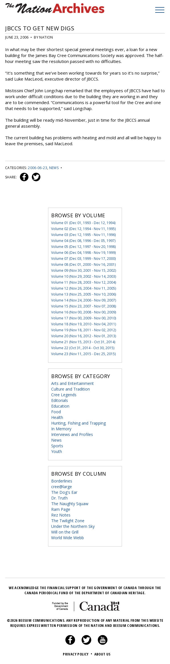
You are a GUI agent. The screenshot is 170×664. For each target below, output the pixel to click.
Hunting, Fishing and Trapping (78, 423)
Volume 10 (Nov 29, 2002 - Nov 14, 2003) (83, 276)
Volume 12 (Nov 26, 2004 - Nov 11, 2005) (83, 288)
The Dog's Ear (64, 492)
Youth (56, 451)
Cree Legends (63, 394)
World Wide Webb (67, 537)
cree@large (61, 486)
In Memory (61, 428)
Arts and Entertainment (72, 383)
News (54, 167)
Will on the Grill (64, 532)
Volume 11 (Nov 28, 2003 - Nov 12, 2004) (83, 282)
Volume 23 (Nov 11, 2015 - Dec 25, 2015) (83, 353)
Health (57, 417)
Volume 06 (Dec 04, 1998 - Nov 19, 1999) (83, 252)
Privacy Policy (78, 654)
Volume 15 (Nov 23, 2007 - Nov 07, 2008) (83, 306)
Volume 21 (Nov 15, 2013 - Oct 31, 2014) (83, 342)
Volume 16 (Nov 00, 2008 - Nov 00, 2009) (83, 312)
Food (56, 411)
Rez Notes (61, 515)
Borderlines (61, 481)
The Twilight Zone (67, 520)
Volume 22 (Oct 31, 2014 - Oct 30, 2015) (82, 347)
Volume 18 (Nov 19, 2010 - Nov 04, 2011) (83, 324)
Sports (57, 445)
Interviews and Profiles (72, 434)
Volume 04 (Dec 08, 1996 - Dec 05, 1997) (83, 240)
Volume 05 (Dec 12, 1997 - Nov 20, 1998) (83, 246)
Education (60, 406)
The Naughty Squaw (69, 503)
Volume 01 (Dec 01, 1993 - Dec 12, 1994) (83, 222)
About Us (102, 654)
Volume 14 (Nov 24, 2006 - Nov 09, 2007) (83, 300)
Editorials (59, 400)
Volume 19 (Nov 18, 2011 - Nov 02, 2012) (83, 330)
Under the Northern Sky (73, 526)
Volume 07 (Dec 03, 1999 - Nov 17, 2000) (83, 258)
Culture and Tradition (70, 389)
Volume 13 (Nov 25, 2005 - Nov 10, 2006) (83, 294)
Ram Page (60, 509)
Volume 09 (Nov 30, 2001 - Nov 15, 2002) (83, 270)
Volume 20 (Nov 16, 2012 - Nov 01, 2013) (83, 336)
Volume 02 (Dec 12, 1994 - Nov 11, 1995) (83, 228)
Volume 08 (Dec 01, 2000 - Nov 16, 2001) (83, 264)
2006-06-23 (37, 167)
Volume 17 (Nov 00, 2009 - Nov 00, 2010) (83, 318)
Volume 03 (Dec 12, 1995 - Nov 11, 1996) (83, 234)
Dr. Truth (59, 498)
